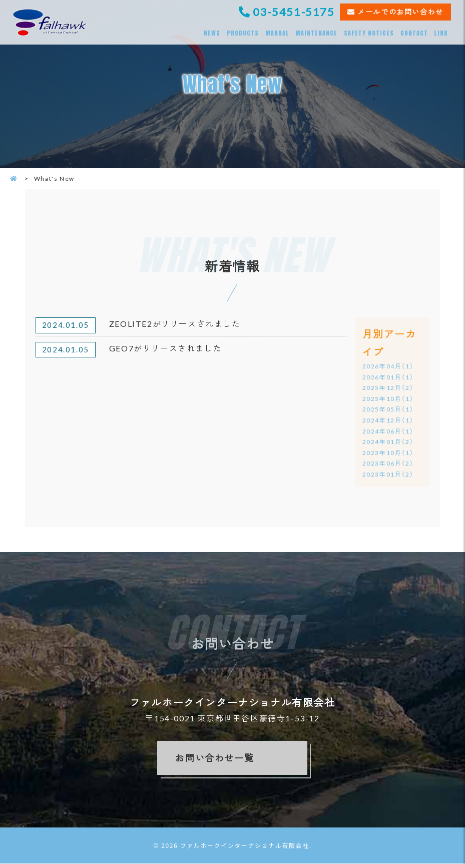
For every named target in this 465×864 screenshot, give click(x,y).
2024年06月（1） (388, 431)
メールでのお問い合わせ (400, 12)
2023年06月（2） (388, 464)
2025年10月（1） (388, 398)
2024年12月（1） (388, 420)
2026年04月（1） (388, 366)
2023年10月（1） (388, 453)
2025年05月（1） (388, 409)
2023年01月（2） (388, 474)
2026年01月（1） (388, 377)
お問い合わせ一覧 (214, 758)
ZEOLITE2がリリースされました (175, 323)
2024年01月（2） (388, 442)
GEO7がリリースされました (165, 348)
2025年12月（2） (388, 388)
